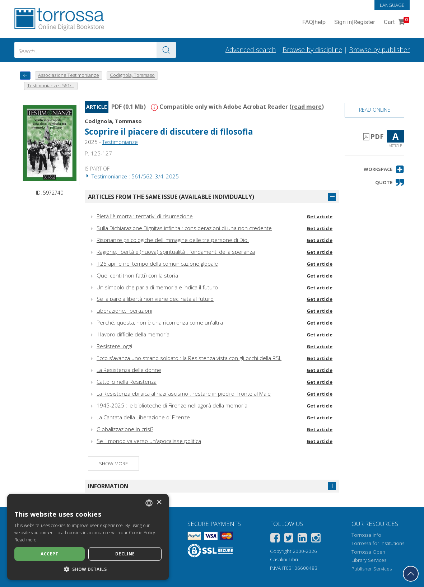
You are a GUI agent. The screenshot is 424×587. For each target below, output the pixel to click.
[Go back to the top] (411, 574)
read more (307, 107)
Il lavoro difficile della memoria (133, 334)
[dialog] (88, 537)
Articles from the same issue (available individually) (171, 197)
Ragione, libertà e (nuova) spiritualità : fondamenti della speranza (176, 251)
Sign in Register (354, 22)
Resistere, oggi (114, 346)
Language (392, 5)
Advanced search (250, 49)
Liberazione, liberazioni (124, 310)
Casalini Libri (284, 559)
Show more (113, 463)
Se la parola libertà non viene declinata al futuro (155, 298)
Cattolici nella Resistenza (127, 381)
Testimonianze (120, 141)
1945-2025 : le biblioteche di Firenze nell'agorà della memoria (172, 405)
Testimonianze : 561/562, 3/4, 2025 (132, 176)
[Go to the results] (166, 50)
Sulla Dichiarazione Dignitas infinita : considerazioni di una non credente (184, 228)
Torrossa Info (366, 535)
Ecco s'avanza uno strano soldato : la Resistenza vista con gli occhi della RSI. (189, 358)
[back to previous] (25, 75)
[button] (384, 169)
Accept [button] (49, 554)
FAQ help (314, 22)
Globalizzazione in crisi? (125, 429)
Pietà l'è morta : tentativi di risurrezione (145, 216)
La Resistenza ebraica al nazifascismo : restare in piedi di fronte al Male (184, 393)
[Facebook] (275, 539)
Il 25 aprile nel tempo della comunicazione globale (157, 263)
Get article (319, 216)
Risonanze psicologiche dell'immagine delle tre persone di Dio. (173, 239)
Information (108, 486)
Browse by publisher (379, 49)
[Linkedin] (302, 539)
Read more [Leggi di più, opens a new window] (25, 540)
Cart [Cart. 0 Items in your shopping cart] (396, 22)
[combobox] (95, 50)
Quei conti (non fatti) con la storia (137, 275)
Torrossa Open (368, 552)
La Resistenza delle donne (129, 369)
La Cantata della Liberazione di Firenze (143, 417)
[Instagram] (316, 539)
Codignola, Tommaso (113, 121)
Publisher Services (371, 568)
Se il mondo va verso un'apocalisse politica (149, 440)
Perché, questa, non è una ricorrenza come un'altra (160, 322)
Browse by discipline (312, 49)
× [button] (159, 502)
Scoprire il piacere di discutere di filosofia (169, 131)
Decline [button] (125, 554)
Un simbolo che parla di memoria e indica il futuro (157, 287)
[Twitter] (289, 539)
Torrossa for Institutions (377, 543)
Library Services (368, 560)
